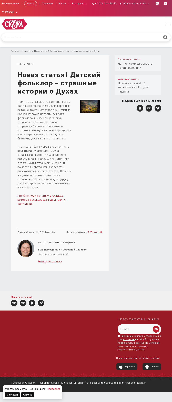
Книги (62, 3)
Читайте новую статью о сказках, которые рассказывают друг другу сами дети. (41, 200)
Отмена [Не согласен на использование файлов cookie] (27, 394)
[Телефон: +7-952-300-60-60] (104, 3)
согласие (129, 339)
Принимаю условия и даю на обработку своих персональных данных (139, 342)
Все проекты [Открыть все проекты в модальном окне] (79, 3)
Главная (15, 50)
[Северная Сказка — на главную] (14, 24)
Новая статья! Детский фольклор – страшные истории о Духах (67, 50)
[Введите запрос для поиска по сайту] (73, 37)
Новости (27, 50)
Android (152, 367)
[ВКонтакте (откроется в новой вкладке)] (157, 3)
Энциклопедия (10, 3)
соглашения (151, 336)
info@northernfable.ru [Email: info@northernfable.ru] (134, 3)
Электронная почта (50, 261)
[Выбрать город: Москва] (10, 11)
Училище (47, 3)
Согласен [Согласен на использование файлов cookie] (12, 394)
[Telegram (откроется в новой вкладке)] (165, 3)
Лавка (30, 3)
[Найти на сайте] (165, 37)
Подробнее (53, 388)
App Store (127, 367)
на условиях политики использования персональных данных (139, 346)
